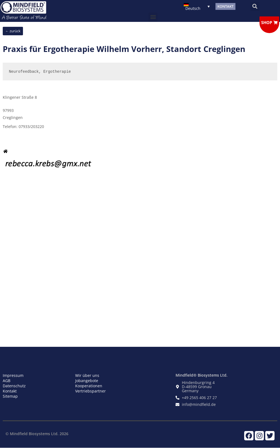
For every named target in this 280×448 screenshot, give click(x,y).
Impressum (13, 375)
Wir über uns (87, 375)
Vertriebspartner (90, 391)
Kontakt (10, 391)
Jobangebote (86, 380)
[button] (254, 6)
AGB (6, 380)
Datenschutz (14, 385)
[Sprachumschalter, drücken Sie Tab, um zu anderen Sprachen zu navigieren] (197, 6)
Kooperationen (88, 385)
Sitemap (10, 396)
